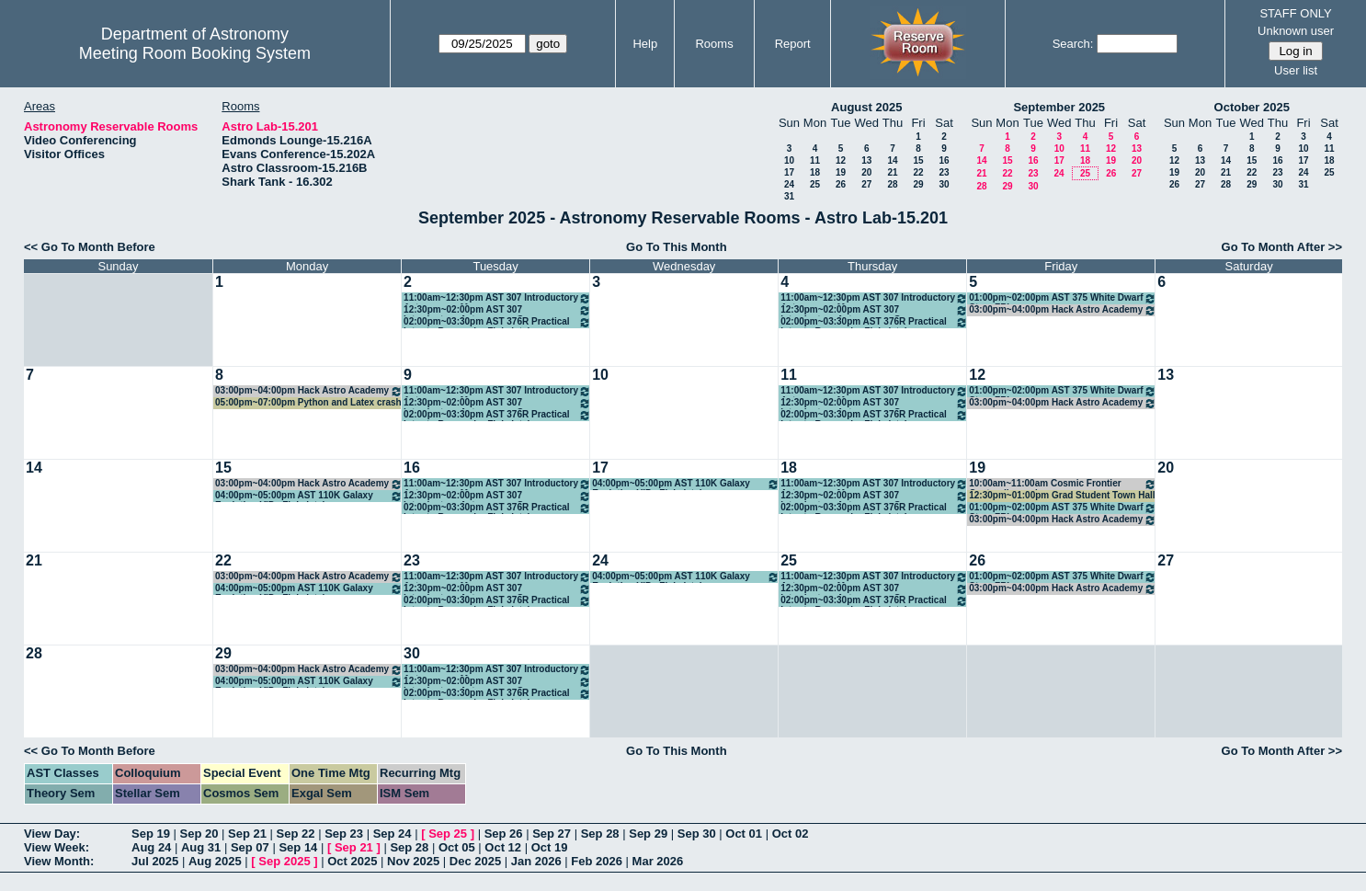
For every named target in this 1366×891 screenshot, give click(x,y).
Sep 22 (296, 833)
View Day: (52, 833)
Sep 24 (392, 833)
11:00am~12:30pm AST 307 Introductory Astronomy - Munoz (497, 298)
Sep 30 (696, 833)
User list (1295, 70)
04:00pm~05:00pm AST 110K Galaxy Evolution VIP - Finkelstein (309, 496)
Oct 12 (502, 847)
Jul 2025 (154, 861)
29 (918, 184)
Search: (1073, 44)
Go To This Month (676, 247)
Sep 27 (551, 833)
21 (892, 172)
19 (841, 172)
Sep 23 (343, 833)
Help (644, 44)
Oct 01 (743, 833)
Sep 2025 (284, 861)
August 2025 (866, 107)
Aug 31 (201, 847)
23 (944, 172)
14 (892, 160)
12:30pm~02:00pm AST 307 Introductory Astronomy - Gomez (497, 310)
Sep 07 (250, 847)
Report (793, 44)
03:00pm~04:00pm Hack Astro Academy (1062, 310)
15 (918, 160)
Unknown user (1296, 31)
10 (789, 160)
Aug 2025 (215, 861)
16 (944, 160)
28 (892, 184)
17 (789, 172)
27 (866, 184)
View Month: (59, 861)
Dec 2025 (475, 861)
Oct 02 (790, 833)
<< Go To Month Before (89, 247)
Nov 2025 (413, 861)
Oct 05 (456, 847)
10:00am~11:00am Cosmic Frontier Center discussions (1062, 484)
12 (841, 160)
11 (815, 160)
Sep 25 (447, 833)
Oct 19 (549, 847)
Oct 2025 (352, 861)
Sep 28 (600, 833)
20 (866, 172)
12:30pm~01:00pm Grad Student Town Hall (1062, 495)
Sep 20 (199, 833)
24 (789, 184)
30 (944, 184)
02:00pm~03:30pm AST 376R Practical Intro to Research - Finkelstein (497, 322)
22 (918, 172)
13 (866, 160)
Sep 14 (298, 847)
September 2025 (1059, 107)
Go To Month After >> (1282, 247)
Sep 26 (503, 833)
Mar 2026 (658, 861)
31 (789, 196)
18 (815, 172)
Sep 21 (247, 833)
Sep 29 (648, 833)
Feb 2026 (596, 861)
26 (841, 184)
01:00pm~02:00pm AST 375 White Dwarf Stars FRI (1062, 298)
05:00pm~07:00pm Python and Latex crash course (308, 403)
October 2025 (1252, 107)
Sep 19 (150, 833)
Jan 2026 (536, 861)
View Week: (56, 847)
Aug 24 (151, 847)
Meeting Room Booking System (195, 53)
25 (815, 184)
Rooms (714, 44)
